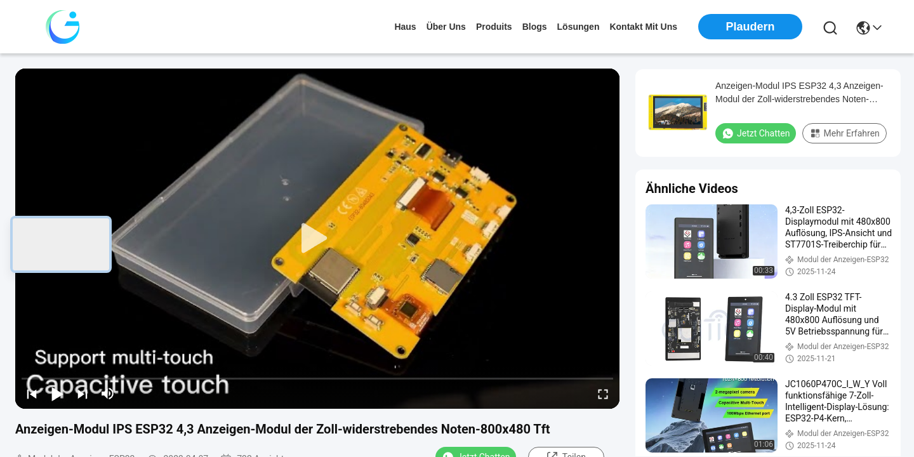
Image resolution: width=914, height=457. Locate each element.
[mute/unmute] (108, 393)
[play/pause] (57, 393)
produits (494, 27)
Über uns (446, 27)
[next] (82, 393)
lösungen (578, 27)
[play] (317, 239)
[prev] (31, 393)
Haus (405, 27)
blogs (534, 27)
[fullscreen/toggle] (603, 393)
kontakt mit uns (643, 27)
